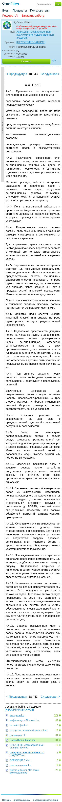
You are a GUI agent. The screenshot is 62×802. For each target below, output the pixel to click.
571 (56, 715)
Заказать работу (32, 15)
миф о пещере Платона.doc (25, 720)
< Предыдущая (16, 74)
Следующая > (50, 74)
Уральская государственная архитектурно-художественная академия (35, 34)
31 (56, 735)
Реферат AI (10, 15)
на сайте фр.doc (18, 725)
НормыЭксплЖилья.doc (22, 740)
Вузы (5, 10)
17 (56, 745)
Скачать (26, 61)
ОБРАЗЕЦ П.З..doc (20, 760)
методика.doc (17, 715)
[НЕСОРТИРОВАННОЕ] (30, 42)
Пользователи (39, 10)
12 (56, 730)
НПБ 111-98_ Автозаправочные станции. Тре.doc (26, 746)
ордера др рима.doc (20, 765)
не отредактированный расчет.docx (28, 730)
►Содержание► (2, 124)
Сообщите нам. (40, 28)
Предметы (20, 10)
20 (56, 770)
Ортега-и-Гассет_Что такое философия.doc (24, 771)
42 (56, 720)
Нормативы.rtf (17, 735)
